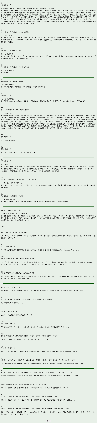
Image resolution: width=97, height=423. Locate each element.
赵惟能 (26, 32)
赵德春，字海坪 (29, 336)
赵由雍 (3, 196)
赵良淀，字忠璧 (44, 372)
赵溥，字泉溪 (47, 299)
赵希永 (3, 149)
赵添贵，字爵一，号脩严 (8, 287)
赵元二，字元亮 (6, 232)
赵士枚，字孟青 (6, 408)
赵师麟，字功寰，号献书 (8, 360)
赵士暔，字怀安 (52, 408)
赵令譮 (3, 81)
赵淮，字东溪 (5, 299)
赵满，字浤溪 (37, 299)
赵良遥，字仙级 (55, 372)
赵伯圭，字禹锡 (6, 110)
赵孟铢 (28, 179)
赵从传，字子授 (41, 384)
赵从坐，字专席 (6, 384)
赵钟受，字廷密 (41, 396)
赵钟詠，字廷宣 (29, 396)
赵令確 (21, 81)
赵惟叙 (21, 32)
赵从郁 (3, 50)
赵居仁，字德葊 (29, 273)
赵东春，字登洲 (41, 336)
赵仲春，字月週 (52, 336)
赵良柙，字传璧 (67, 372)
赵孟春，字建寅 (6, 336)
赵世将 (3, 67)
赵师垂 (3, 137)
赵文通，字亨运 (29, 259)
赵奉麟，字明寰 (35, 360)
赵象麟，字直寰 (58, 360)
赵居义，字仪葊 (6, 273)
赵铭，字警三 (5, 323)
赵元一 (26, 232)
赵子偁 (3, 95)
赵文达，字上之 (6, 259)
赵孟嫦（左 (35, 179)
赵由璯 (21, 196)
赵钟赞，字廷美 (6, 396)
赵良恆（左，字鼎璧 (30, 372)
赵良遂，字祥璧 (6, 372)
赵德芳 (3, 5)
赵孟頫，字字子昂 (6, 179)
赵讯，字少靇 (5, 348)
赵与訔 (3, 161)
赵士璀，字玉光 (29, 408)
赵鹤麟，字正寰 (47, 360)
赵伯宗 (26, 110)
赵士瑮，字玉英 (41, 408)
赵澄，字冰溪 (27, 299)
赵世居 (21, 67)
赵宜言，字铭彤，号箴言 (8, 210)
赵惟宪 (3, 32)
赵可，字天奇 (5, 246)
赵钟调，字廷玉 (52, 396)
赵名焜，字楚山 (64, 408)
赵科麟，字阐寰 (70, 360)
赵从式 (21, 50)
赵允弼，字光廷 (6, 311)
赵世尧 (26, 67)
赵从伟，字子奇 (29, 384)
